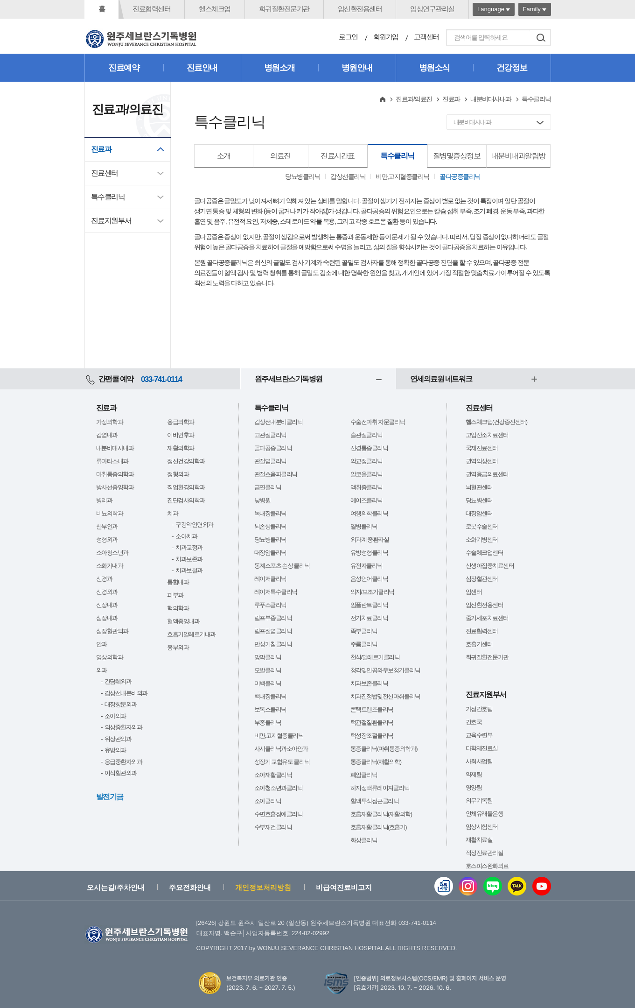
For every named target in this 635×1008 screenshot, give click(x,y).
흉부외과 (177, 647)
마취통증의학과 (115, 474)
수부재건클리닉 (273, 827)
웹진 (443, 886)
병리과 (104, 500)
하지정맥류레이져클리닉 (380, 787)
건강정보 (511, 67)
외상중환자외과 (123, 727)
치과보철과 (188, 570)
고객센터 (426, 37)
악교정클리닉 (366, 461)
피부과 (175, 595)
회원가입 (385, 37)
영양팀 (474, 787)
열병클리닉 (363, 526)
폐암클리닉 (363, 774)
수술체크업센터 (484, 552)
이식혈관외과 (121, 772)
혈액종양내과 (183, 621)
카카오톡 (517, 886)
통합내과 (177, 581)
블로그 (492, 886)
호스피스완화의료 (487, 865)
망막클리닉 (267, 657)
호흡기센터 (479, 644)
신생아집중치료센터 (490, 565)
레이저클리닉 (270, 578)
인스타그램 (468, 886)
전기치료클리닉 (369, 617)
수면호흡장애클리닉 (278, 814)
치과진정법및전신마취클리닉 (385, 696)
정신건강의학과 (186, 461)
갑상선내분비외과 (126, 693)
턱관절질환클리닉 (371, 722)
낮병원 (262, 500)
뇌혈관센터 (479, 487)
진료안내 (202, 67)
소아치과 (186, 536)
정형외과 (177, 474)
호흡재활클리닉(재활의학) (381, 814)
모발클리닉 (267, 670)
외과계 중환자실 (369, 539)
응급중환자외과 (123, 761)
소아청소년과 (112, 552)
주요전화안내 (190, 887)
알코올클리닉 (366, 474)
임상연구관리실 (432, 9)
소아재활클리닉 (273, 774)
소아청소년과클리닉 (278, 787)
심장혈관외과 (112, 630)
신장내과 (107, 604)
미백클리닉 (267, 683)
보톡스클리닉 (270, 709)
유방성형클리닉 (369, 552)
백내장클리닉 (270, 696)
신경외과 (107, 591)
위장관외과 (118, 738)
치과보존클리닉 (369, 683)
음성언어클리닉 (369, 578)
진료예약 (123, 67)
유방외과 (115, 750)
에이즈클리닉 (366, 500)
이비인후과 (180, 434)
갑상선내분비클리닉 (278, 421)
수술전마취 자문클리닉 (377, 421)
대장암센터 (479, 513)
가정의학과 (109, 421)
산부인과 (107, 526)
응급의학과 (180, 421)
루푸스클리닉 (270, 604)
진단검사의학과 (186, 500)
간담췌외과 (118, 681)
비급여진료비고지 (344, 887)
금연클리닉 (267, 487)
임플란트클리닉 (369, 604)
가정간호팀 (479, 708)
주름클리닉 (363, 644)
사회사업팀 (479, 761)
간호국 (474, 722)
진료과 (101, 149)
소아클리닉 (267, 800)
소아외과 (115, 715)
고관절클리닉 (270, 434)
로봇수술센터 (482, 526)
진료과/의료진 (414, 99)
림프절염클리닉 (273, 630)
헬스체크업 (214, 9)
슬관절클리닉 (366, 434)
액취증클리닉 (366, 487)
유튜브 (541, 886)
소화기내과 (109, 565)
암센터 (474, 591)
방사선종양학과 (115, 487)
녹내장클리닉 (270, 513)
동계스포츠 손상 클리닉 (282, 565)
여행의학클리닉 (369, 513)
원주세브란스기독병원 (288, 379)
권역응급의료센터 (487, 474)
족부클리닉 (363, 630)
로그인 (348, 37)
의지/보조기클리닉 (372, 591)
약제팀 (474, 774)
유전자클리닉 (366, 565)
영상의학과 (109, 657)
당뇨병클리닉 (302, 176)
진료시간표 (338, 156)
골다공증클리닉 (460, 176)
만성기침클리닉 (273, 644)
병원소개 (279, 67)
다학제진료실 (482, 748)
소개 (223, 156)
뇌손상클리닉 (270, 526)
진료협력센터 (151, 9)
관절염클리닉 (270, 461)
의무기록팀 (479, 800)
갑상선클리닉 (347, 176)
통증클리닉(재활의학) (375, 761)
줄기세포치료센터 (487, 617)
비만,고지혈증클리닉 (402, 176)
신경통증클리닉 (369, 447)
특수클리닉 (108, 197)
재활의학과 (180, 447)
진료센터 (104, 173)
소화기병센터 (482, 539)
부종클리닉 (267, 722)
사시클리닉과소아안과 (281, 748)
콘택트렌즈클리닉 (371, 709)
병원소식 (434, 67)
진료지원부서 (111, 221)
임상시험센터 (482, 826)
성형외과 (107, 539)
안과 (101, 644)
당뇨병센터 (479, 500)
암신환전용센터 (360, 9)
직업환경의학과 (186, 487)
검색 (541, 37)
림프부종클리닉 (273, 617)
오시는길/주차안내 (116, 887)
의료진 (280, 156)
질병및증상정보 (457, 156)
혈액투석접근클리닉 (374, 800)
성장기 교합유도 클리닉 (282, 761)
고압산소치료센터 (487, 434)
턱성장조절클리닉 (371, 735)
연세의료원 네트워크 (441, 379)
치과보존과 (188, 559)
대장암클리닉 (270, 552)
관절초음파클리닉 (275, 474)
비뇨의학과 (109, 513)
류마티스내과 (112, 461)
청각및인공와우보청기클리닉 (385, 670)
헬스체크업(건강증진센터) (496, 421)
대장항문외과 (121, 704)
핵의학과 (177, 608)
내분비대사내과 (490, 99)
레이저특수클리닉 (275, 591)
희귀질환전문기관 (284, 9)
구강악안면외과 (194, 524)
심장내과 (107, 617)
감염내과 (107, 434)
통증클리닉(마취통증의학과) (384, 748)
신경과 (104, 578)
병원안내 (357, 67)
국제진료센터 (482, 447)
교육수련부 (479, 735)
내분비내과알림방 (518, 156)
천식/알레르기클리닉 (375, 657)
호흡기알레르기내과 (191, 634)
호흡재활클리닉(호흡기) (378, 827)
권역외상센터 (482, 461)
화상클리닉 (363, 840)
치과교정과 (188, 547)
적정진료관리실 (484, 852)
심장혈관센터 (482, 578)
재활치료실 (479, 839)
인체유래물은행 (484, 813)
